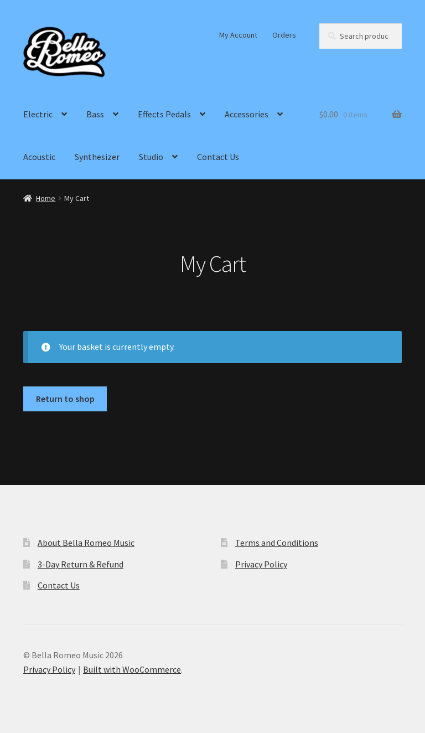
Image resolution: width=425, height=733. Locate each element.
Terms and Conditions (276, 542)
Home (45, 198)
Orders (284, 35)
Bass (95, 114)
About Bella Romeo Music (86, 542)
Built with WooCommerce (132, 669)
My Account (238, 35)
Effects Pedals (164, 114)
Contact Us (218, 156)
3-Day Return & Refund (80, 564)
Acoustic (39, 156)
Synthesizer (97, 156)
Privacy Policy (261, 564)
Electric (38, 114)
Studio (151, 156)
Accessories (246, 114)
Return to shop (65, 398)
